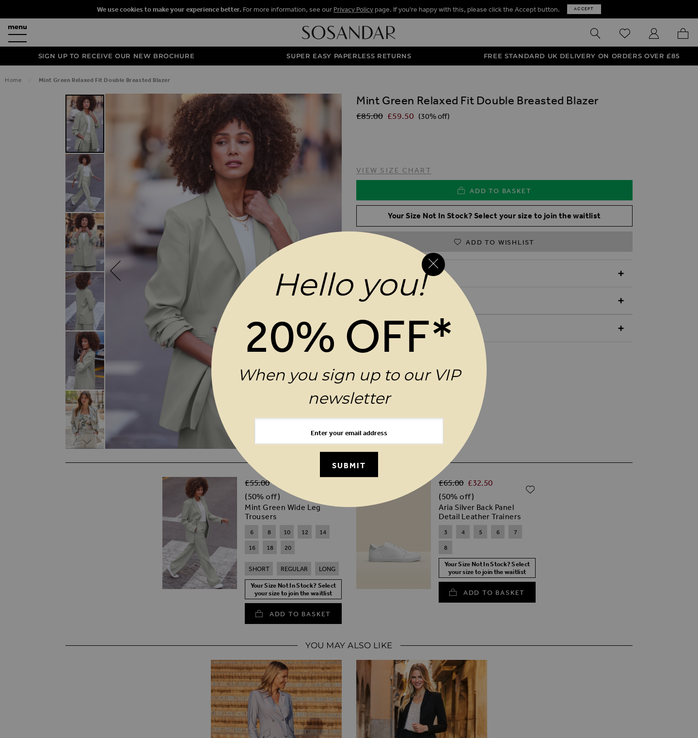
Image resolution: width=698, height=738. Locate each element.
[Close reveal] (433, 264)
